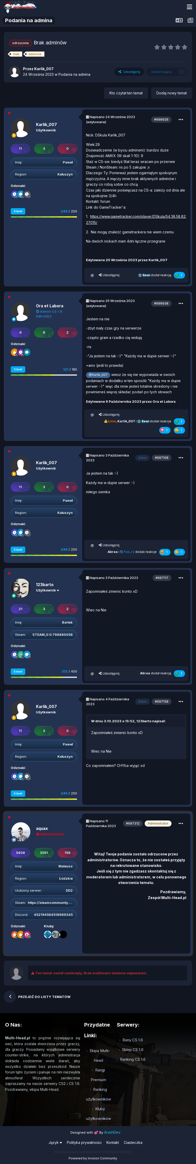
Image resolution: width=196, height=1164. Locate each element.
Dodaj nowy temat (171, 93)
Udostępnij (129, 72)
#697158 (161, 701)
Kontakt (112, 1142)
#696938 (161, 303)
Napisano (112, 117)
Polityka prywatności (84, 1142)
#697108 (161, 458)
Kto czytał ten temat (126, 93)
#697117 (162, 578)
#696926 (161, 119)
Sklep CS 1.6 (132, 1049)
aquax (42, 828)
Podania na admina (74, 74)
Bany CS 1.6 (132, 1040)
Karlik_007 (46, 124)
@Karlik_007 (98, 375)
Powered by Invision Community (93, 1158)
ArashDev (112, 1132)
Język (55, 1142)
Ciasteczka (133, 1142)
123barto (45, 584)
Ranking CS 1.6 (132, 1059)
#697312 (133, 823)
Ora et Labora (49, 305)
